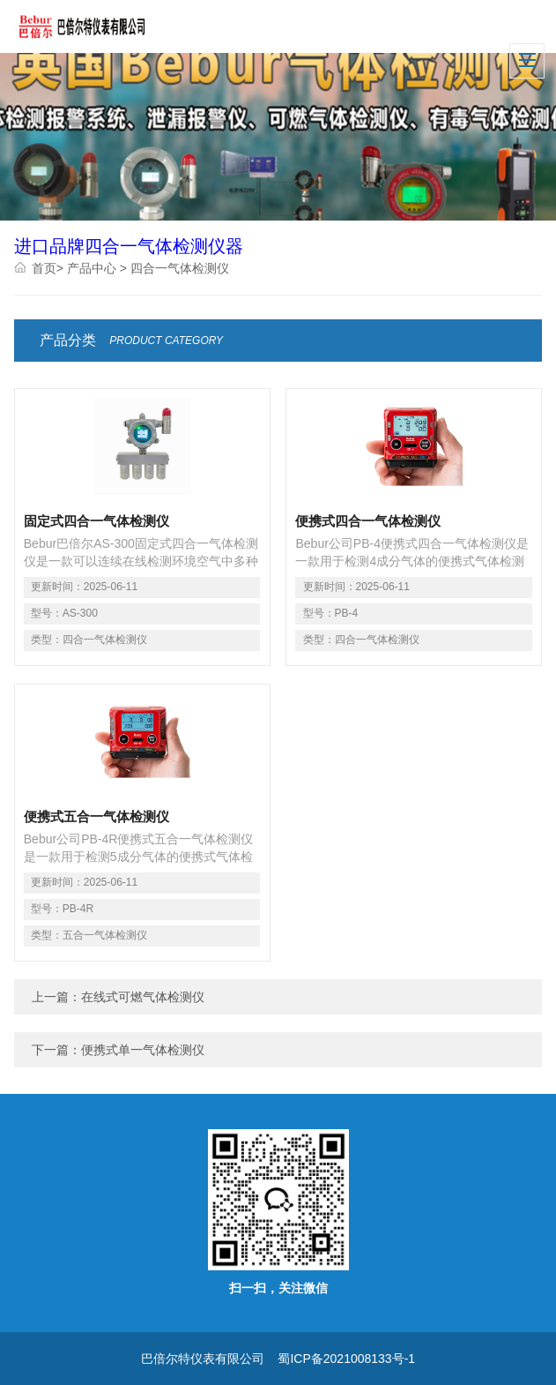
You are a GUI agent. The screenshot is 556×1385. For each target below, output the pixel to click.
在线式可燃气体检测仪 (142, 997)
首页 (44, 268)
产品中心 (91, 268)
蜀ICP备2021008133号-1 (346, 1358)
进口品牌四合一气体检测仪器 (128, 246)
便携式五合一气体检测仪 (96, 816)
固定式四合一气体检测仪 (96, 520)
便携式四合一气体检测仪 (368, 520)
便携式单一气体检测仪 (142, 1050)
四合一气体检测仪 (179, 268)
